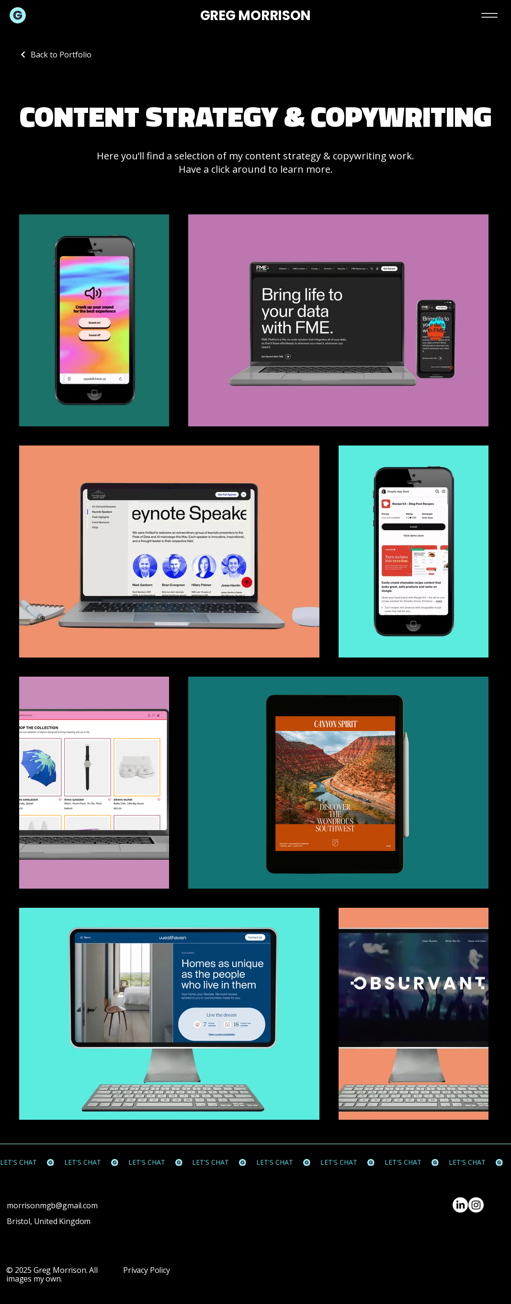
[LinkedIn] (460, 1205)
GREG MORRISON (255, 15)
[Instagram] (476, 1205)
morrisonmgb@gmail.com (52, 1205)
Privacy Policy (146, 1270)
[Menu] (489, 15)
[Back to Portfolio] (55, 55)
